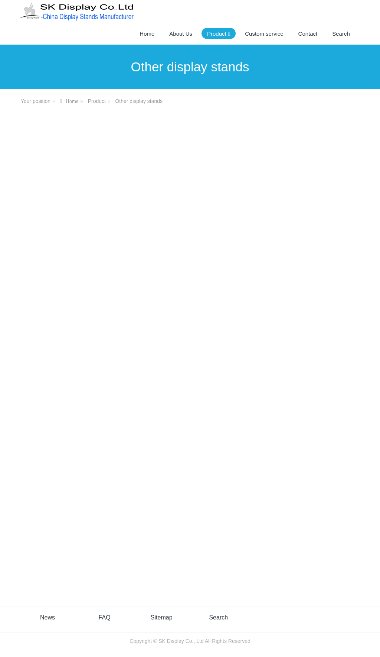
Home (147, 33)
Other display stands (139, 101)
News (47, 617)
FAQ (105, 617)
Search (218, 617)
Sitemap (162, 617)
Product (97, 101)
